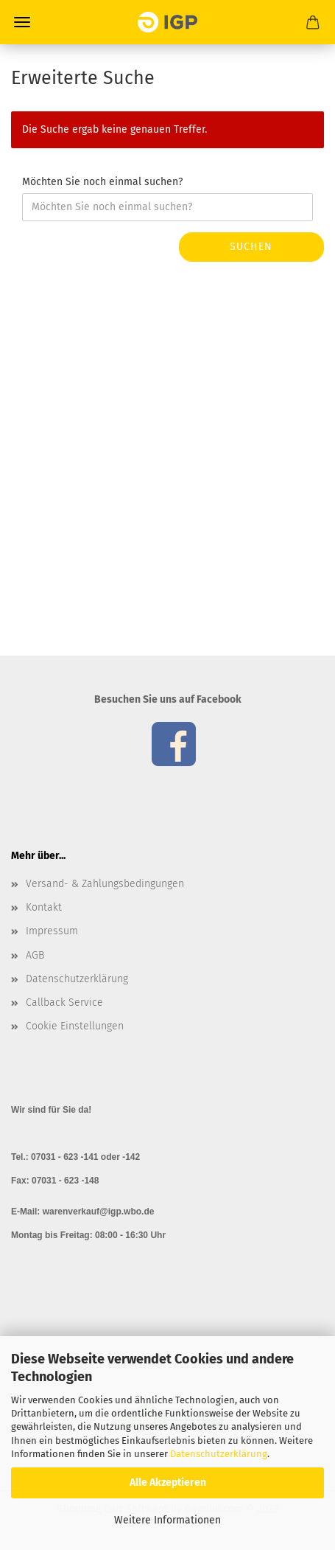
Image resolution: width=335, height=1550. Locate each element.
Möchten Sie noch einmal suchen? (102, 181)
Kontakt (44, 907)
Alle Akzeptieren (168, 1482)
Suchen (251, 246)
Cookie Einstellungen (75, 1026)
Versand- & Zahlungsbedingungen (105, 883)
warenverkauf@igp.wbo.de (99, 1211)
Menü (22, 22)
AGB (35, 955)
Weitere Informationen (167, 1520)
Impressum (52, 931)
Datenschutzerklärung (218, 1453)
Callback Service (64, 1002)
